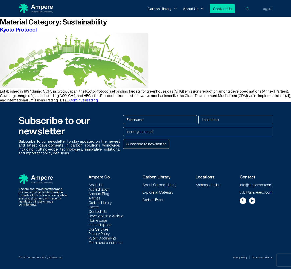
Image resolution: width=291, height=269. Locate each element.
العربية (267, 8)
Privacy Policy (99, 233)
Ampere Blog (99, 193)
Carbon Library (159, 9)
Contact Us (222, 9)
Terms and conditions (105, 242)
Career (94, 207)
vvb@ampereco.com (256, 192)
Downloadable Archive (106, 216)
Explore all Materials (157, 192)
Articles (94, 198)
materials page (100, 225)
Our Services (99, 229)
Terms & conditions (262, 257)
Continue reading (83, 100)
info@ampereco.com (256, 185)
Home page (98, 220)
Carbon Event (153, 199)
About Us (190, 9)
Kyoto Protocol (18, 29)
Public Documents (103, 238)
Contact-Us (97, 211)
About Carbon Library (159, 185)
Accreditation (99, 189)
